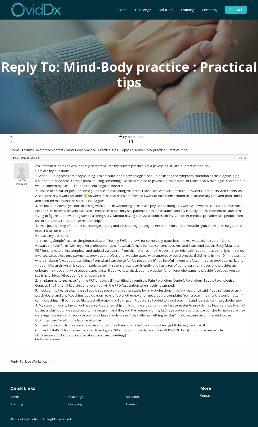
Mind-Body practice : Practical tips (92, 150)
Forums (28, 150)
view (57, 339)
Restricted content (49, 150)
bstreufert (135, 136)
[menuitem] (122, 9)
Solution (166, 9)
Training (187, 9)
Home (122, 9)
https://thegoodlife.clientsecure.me (78, 275)
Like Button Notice (44, 339)
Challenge (143, 9)
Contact (235, 9)
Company (209, 9)
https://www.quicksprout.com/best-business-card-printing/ (80, 335)
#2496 (242, 157)
